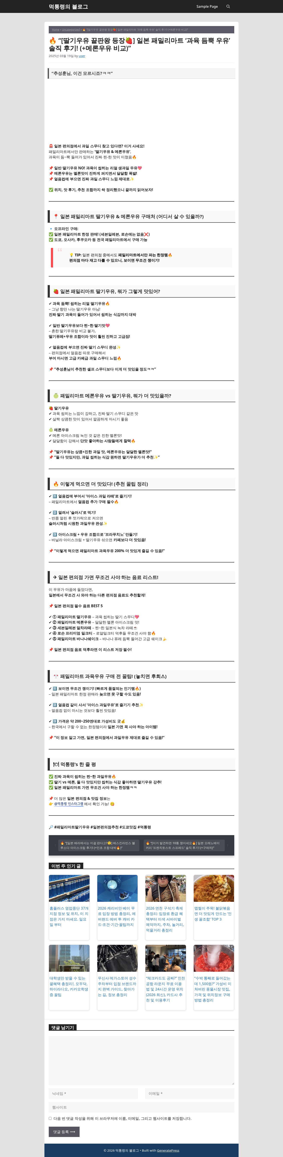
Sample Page (207, 6)
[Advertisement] (141, 111)
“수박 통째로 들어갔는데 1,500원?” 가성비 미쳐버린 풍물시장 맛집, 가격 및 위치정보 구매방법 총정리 (212, 989)
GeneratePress (168, 1150)
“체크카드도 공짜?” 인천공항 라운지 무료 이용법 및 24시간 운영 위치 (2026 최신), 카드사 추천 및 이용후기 (165, 989)
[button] (228, 6)
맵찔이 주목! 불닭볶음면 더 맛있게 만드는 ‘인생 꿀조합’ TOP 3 (213, 914)
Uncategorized (71, 29)
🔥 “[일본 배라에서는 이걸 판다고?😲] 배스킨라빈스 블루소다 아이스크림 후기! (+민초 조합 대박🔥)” (97, 845)
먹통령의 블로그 (68, 6)
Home (55, 29)
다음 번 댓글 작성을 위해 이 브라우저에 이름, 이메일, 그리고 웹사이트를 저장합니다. (122, 1118)
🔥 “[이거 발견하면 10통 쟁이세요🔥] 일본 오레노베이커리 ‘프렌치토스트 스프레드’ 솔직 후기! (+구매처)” (183, 845)
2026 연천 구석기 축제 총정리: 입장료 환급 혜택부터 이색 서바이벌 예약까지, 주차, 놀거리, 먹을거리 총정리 (165, 919)
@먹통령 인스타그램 (68, 803)
